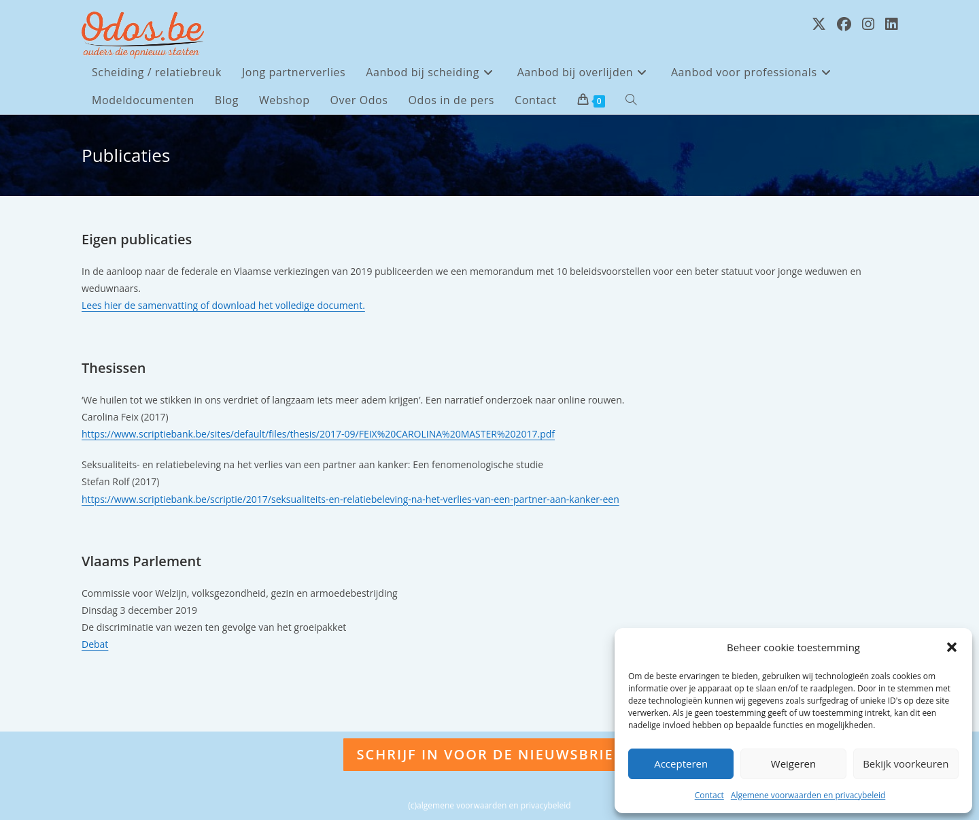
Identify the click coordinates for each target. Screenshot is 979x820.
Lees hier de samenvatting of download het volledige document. (223, 305)
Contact (709, 795)
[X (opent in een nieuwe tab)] (818, 24)
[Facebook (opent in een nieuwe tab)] (844, 24)
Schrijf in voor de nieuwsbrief (490, 754)
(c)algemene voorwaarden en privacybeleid (489, 805)
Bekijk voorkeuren (905, 763)
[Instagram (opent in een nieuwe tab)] (868, 24)
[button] (952, 647)
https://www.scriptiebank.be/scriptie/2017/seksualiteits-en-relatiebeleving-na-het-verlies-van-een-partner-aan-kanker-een (350, 499)
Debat (95, 644)
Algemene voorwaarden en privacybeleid (808, 795)
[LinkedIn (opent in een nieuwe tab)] (891, 24)
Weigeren (793, 763)
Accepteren (681, 763)
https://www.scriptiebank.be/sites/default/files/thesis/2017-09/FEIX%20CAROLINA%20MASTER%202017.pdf (318, 433)
